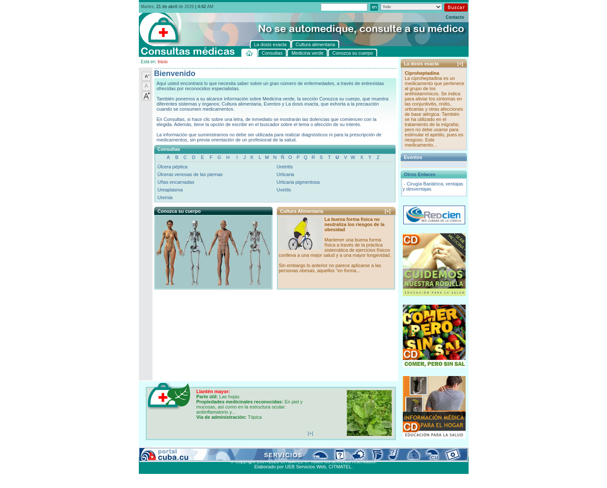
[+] (388, 211)
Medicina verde (193, 451)
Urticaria (285, 174)
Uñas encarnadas (176, 182)
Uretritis (285, 166)
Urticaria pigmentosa (298, 182)
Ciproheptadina (422, 73)
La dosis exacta (273, 451)
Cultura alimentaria (313, 451)
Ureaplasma (170, 189)
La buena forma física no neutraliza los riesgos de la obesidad (355, 224)
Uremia (165, 197)
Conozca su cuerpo (233, 451)
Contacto (455, 17)
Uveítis (284, 189)
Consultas (162, 451)
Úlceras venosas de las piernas (190, 174)
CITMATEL (340, 466)
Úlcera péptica (173, 166)
